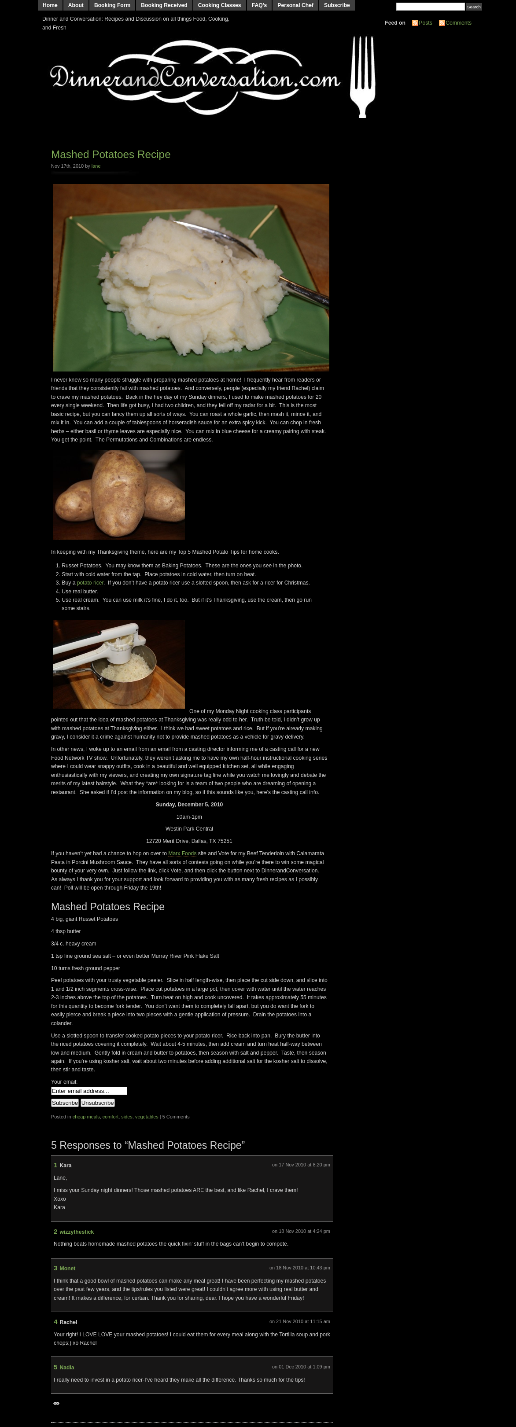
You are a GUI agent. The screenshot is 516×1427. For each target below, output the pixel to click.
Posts (425, 23)
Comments (459, 23)
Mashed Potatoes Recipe (111, 154)
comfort (110, 1116)
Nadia (67, 1367)
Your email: (64, 1082)
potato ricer (90, 583)
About (76, 5)
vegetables (146, 1116)
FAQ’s (259, 5)
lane (96, 166)
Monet (68, 1268)
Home (50, 5)
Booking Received (164, 5)
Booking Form (112, 5)
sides (127, 1116)
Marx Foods (182, 853)
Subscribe (337, 5)
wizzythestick (77, 1232)
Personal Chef (295, 5)
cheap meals (86, 1116)
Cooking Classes (219, 5)
